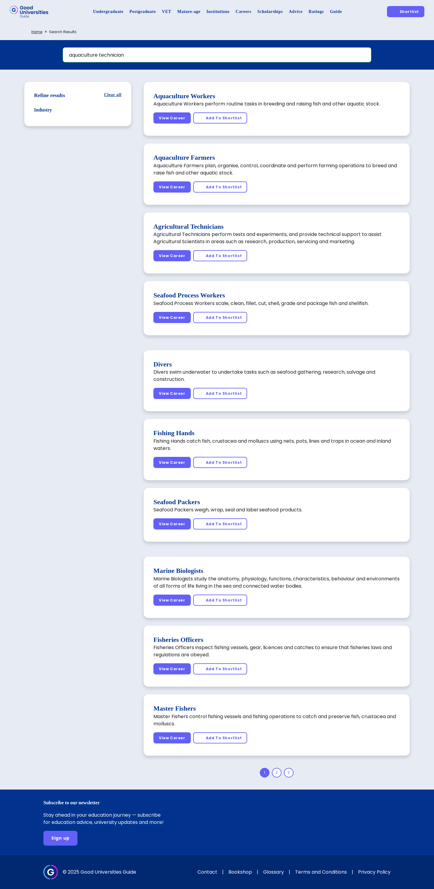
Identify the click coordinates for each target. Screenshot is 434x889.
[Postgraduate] (142, 11)
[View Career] (172, 118)
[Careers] (243, 11)
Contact (207, 872)
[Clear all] (112, 95)
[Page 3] (289, 772)
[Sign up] (60, 838)
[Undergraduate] (108, 11)
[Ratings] (316, 11)
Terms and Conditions (321, 872)
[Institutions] (218, 11)
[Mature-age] (189, 11)
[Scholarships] (270, 11)
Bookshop (240, 872)
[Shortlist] (405, 11)
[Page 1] (264, 772)
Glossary (273, 872)
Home (36, 31)
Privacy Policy (374, 872)
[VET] (166, 11)
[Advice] (296, 11)
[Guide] (336, 11)
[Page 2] (276, 772)
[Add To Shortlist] (220, 118)
